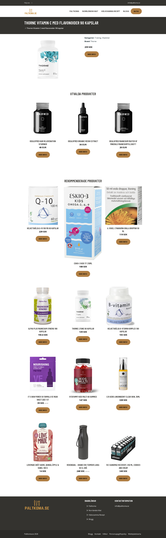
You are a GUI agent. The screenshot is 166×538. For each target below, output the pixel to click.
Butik (136, 11)
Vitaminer (106, 38)
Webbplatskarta (134, 534)
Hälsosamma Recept (110, 11)
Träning (98, 38)
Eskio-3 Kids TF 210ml (83, 263)
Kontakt (98, 534)
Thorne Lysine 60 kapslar (83, 328)
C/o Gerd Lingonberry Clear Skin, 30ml (123, 396)
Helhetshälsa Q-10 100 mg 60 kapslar (43, 228)
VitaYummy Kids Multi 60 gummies (83, 396)
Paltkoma (74, 11)
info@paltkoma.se (134, 3)
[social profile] (32, 3)
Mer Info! (92, 54)
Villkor (105, 534)
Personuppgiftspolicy (117, 534)
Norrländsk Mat (90, 11)
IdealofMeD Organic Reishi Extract (83, 141)
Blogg (126, 11)
